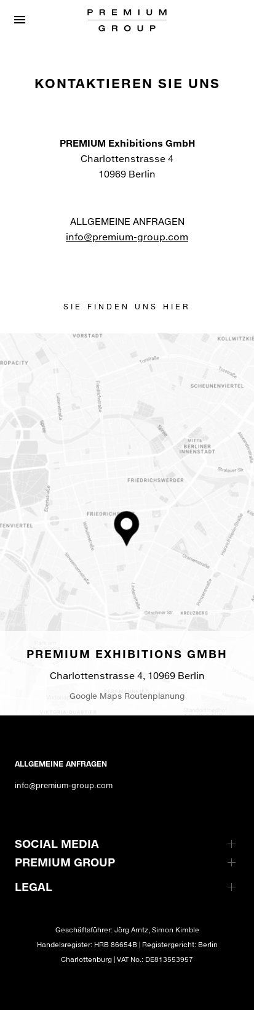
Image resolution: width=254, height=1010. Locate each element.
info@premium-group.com (127, 236)
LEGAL (33, 887)
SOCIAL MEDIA (57, 843)
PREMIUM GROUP (65, 862)
